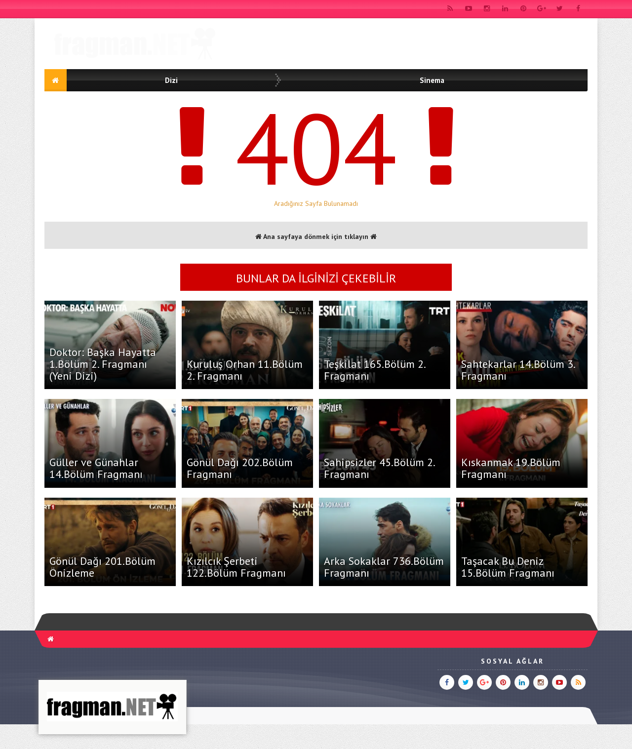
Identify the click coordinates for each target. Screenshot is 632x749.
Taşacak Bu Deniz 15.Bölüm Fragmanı (507, 567)
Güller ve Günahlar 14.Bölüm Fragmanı (96, 468)
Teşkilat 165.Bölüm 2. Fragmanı (374, 370)
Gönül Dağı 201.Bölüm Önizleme (102, 567)
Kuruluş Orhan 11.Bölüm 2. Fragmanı (245, 370)
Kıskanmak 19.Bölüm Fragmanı (510, 468)
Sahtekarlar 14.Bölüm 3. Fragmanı (518, 370)
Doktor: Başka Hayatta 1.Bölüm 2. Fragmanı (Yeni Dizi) (102, 364)
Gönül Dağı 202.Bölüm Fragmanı (240, 468)
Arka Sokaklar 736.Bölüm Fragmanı (384, 567)
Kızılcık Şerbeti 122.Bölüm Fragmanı (236, 567)
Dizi (171, 80)
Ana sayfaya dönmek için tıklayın (316, 236)
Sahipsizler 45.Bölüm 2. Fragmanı (379, 468)
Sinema (432, 80)
